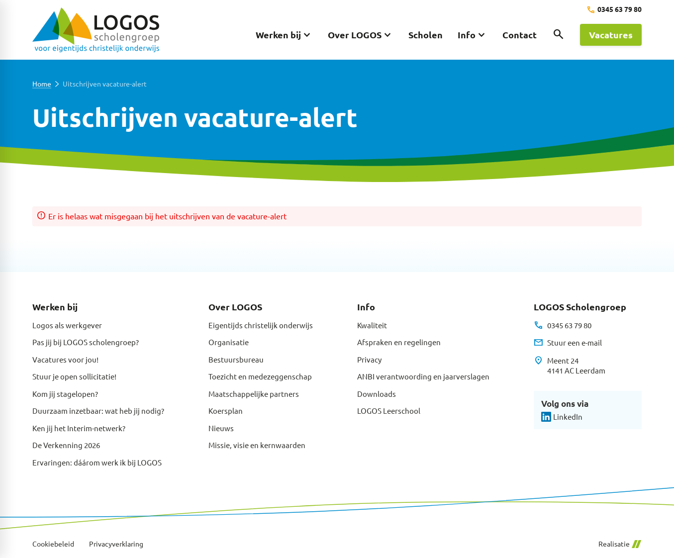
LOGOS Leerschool (388, 410)
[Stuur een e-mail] (568, 343)
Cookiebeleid (53, 544)
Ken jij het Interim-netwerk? (78, 428)
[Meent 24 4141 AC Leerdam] (570, 366)
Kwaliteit (372, 325)
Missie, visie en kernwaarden (256, 445)
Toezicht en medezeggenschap (260, 376)
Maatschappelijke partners (253, 393)
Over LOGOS (235, 306)
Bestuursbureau (236, 359)
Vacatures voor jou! (65, 359)
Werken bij (55, 306)
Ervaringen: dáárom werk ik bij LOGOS (97, 462)
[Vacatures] (611, 35)
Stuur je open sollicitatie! (74, 376)
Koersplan (225, 410)
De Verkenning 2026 (66, 445)
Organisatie (228, 342)
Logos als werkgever (67, 325)
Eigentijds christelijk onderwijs (260, 325)
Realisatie (619, 544)
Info (366, 306)
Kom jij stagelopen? (65, 393)
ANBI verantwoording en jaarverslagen (423, 376)
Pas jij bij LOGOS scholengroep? (85, 342)
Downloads (376, 393)
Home (41, 84)
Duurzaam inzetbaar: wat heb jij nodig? (98, 410)
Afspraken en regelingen (399, 342)
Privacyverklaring (116, 544)
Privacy (369, 359)
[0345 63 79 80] (614, 9)
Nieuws (221, 428)
